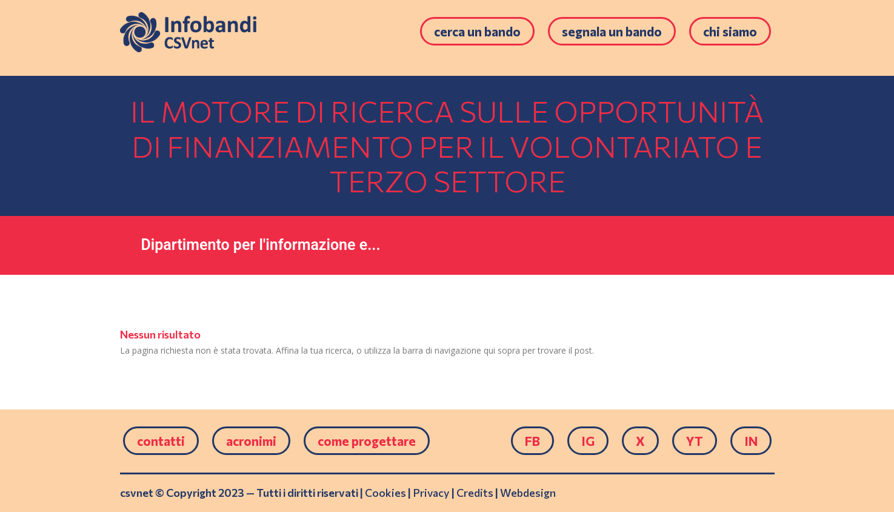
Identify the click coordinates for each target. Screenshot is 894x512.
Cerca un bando (477, 31)
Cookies (385, 492)
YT (694, 440)
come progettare (367, 440)
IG (588, 440)
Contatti (161, 440)
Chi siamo (730, 31)
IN (751, 440)
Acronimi (251, 440)
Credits (474, 492)
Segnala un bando (612, 31)
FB (532, 440)
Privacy (431, 492)
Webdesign (528, 492)
